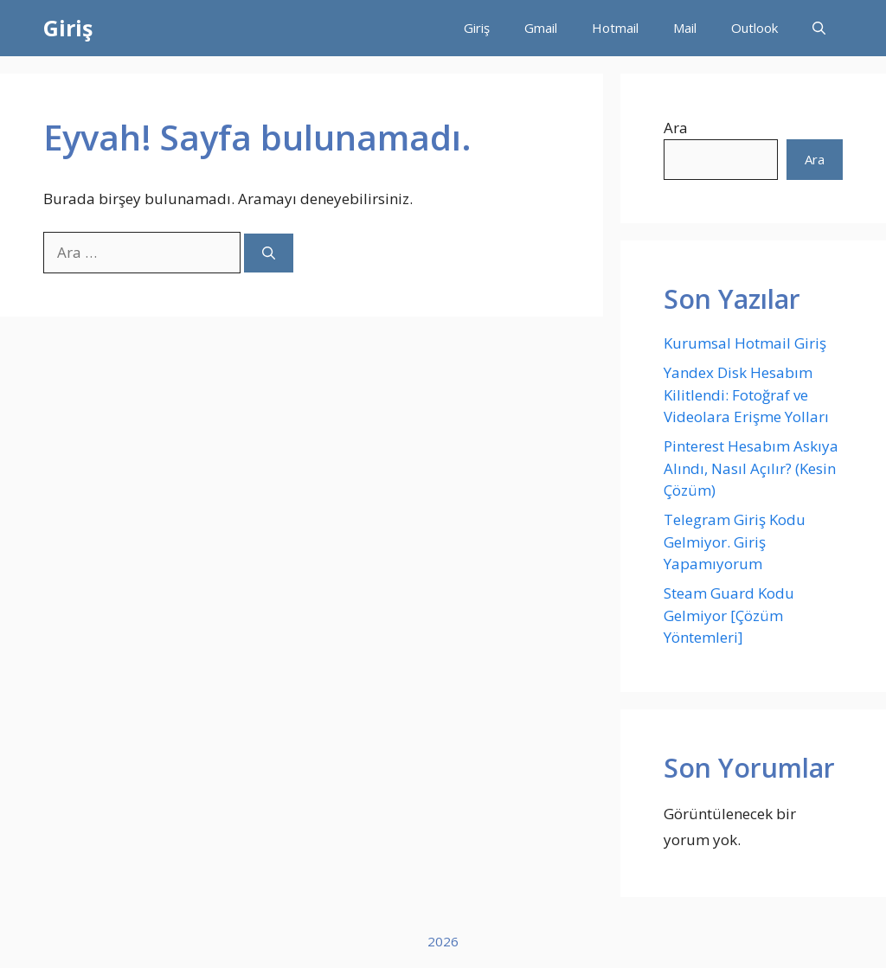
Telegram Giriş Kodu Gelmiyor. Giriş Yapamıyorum (735, 542)
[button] (819, 28)
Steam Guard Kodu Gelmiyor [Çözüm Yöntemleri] (729, 615)
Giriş (68, 27)
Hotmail (615, 27)
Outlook (754, 27)
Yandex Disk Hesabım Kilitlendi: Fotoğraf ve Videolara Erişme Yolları (746, 394)
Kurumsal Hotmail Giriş (745, 343)
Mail (685, 27)
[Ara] (268, 253)
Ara (676, 128)
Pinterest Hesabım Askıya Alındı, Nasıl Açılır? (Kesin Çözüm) (751, 468)
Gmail (540, 27)
